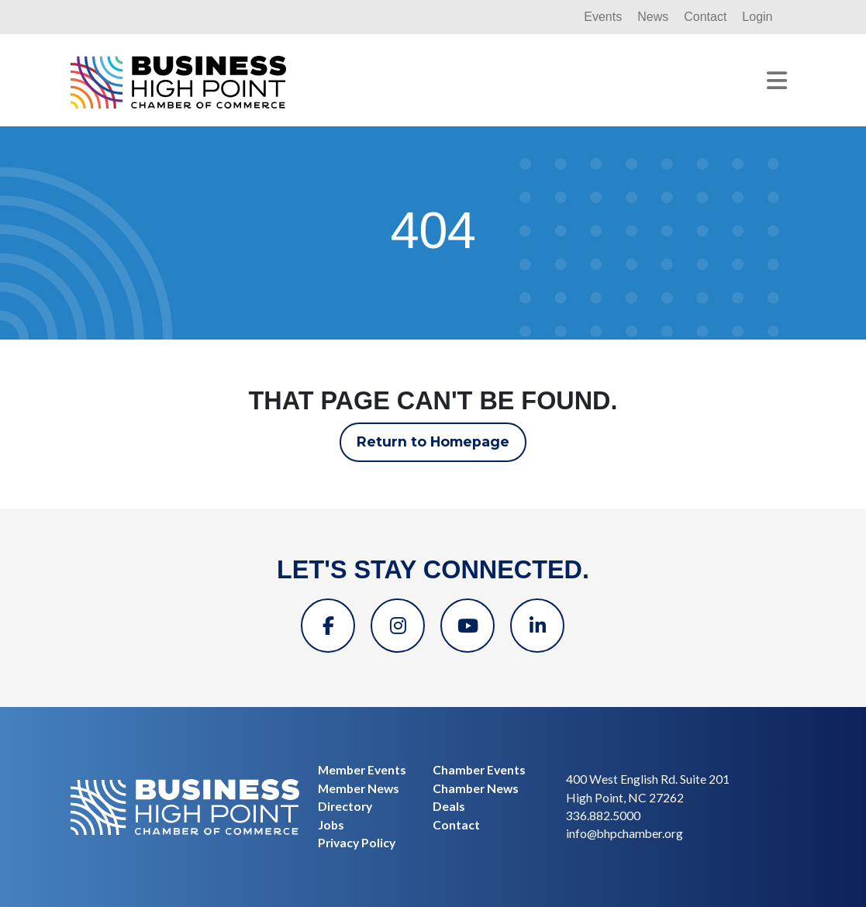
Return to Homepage (433, 441)
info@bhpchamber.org (624, 833)
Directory (345, 806)
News (652, 16)
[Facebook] (328, 625)
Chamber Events (479, 770)
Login (757, 16)
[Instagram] (398, 625)
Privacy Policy (356, 843)
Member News (358, 788)
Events (603, 16)
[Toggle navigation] (776, 80)
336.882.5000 (603, 816)
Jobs (331, 825)
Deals (449, 806)
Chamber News (476, 788)
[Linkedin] (537, 625)
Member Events (362, 770)
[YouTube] (467, 625)
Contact (705, 16)
